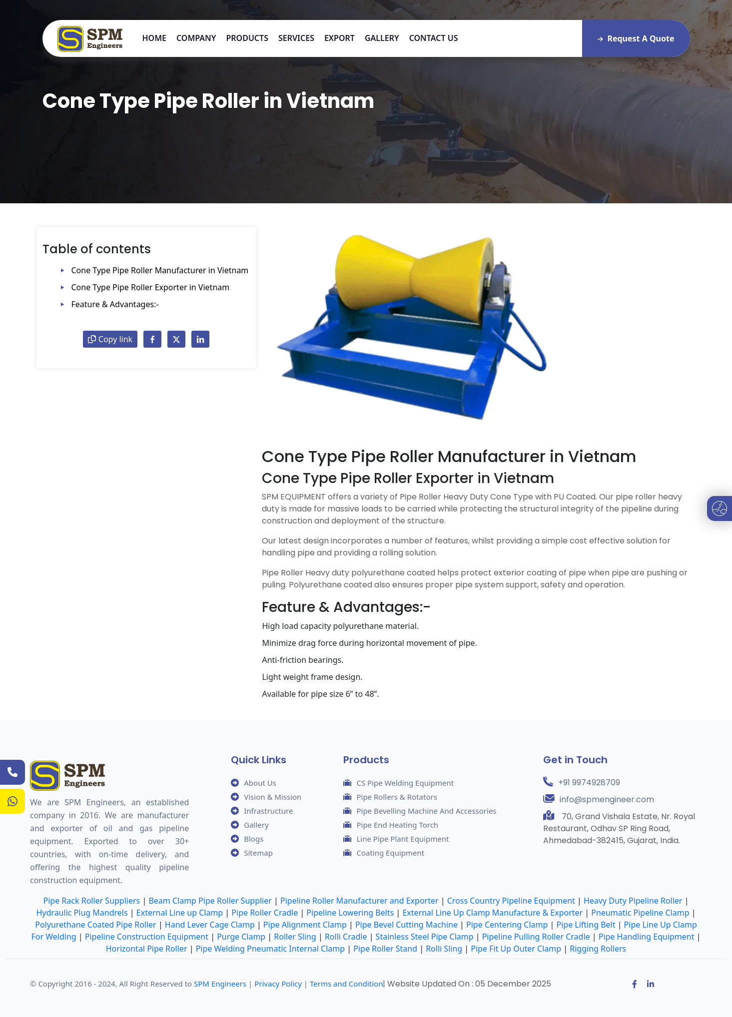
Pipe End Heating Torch (397, 825)
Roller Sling (295, 936)
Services (296, 37)
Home (154, 37)
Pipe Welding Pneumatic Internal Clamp (270, 948)
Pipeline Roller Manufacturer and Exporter (359, 900)
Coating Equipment (390, 853)
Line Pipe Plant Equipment (402, 839)
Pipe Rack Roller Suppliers (91, 900)
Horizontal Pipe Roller (146, 948)
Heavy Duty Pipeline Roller (633, 900)
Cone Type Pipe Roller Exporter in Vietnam (150, 287)
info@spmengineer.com (607, 799)
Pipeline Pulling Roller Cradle (536, 936)
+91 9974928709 (589, 782)
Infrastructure (268, 811)
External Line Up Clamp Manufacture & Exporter (492, 912)
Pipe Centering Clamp (507, 924)
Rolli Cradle (346, 936)
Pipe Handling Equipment (647, 936)
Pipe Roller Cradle (264, 912)
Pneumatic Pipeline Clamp (640, 912)
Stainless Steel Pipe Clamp (425, 936)
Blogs (253, 839)
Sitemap (258, 853)
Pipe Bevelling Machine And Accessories (426, 811)
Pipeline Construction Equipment (146, 936)
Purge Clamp (241, 936)
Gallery (382, 37)
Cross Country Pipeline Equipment (511, 900)
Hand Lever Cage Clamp (210, 924)
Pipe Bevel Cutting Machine (406, 924)
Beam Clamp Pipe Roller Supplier (209, 900)
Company (196, 37)
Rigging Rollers (598, 948)
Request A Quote (636, 38)
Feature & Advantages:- (115, 304)
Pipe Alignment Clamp (305, 924)
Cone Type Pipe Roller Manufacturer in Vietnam (160, 270)
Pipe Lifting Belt (586, 924)
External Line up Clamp (179, 912)
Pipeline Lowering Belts (350, 912)
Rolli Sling (444, 948)
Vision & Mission (272, 797)
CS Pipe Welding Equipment (405, 783)
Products (247, 37)
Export (339, 37)
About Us (260, 783)
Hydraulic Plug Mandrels (82, 912)
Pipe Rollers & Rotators (396, 797)
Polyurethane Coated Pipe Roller (95, 924)
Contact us (433, 37)
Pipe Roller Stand (385, 948)
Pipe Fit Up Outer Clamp (516, 948)
